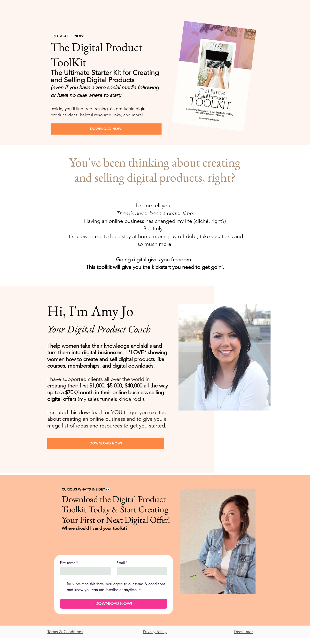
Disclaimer (243, 631)
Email (122, 563)
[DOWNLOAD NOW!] (106, 129)
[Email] (141, 571)
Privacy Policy (155, 631)
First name (69, 563)
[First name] (84, 571)
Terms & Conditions (65, 631)
